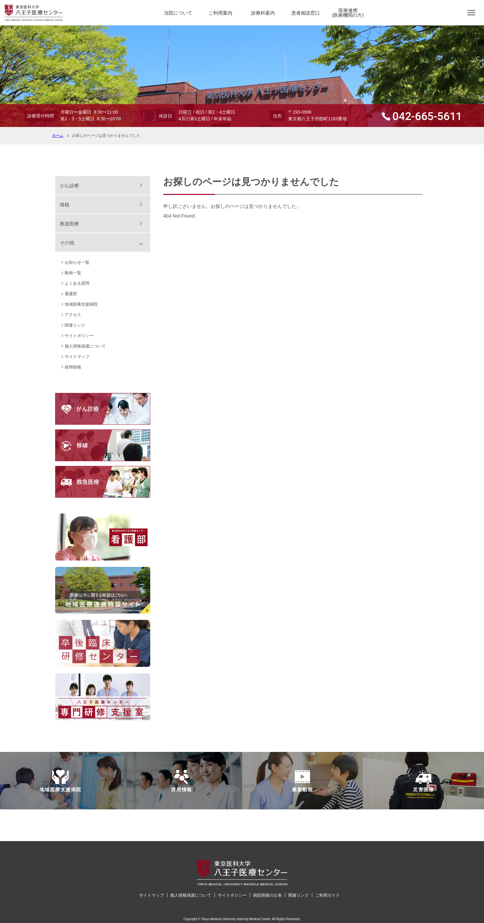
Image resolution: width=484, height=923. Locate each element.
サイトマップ (77, 356)
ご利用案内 (220, 13)
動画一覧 (73, 272)
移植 (64, 204)
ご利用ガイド (327, 895)
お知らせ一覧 (77, 262)
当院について (178, 13)
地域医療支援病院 (81, 304)
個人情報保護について (85, 346)
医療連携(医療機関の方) (348, 13)
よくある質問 (77, 283)
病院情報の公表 (267, 895)
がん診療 (69, 185)
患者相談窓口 (305, 13)
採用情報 (73, 367)
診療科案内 (263, 13)
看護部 (71, 293)
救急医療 (69, 223)
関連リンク (75, 325)
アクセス (73, 314)
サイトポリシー (79, 335)
